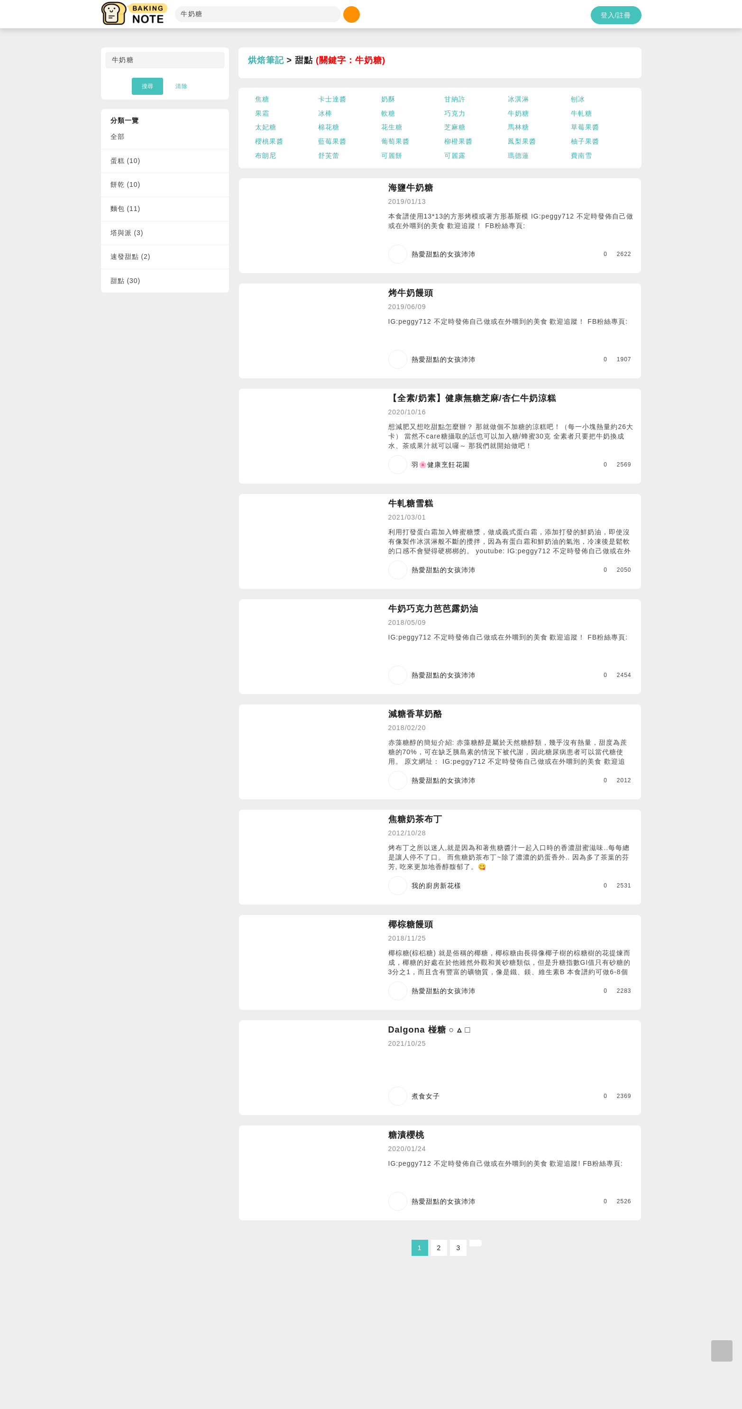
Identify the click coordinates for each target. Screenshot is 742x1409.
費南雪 (581, 155)
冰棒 (325, 113)
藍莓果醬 (332, 141)
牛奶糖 (518, 113)
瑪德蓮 (518, 155)
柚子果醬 (585, 141)
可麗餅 (392, 155)
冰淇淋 (518, 99)
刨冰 (578, 99)
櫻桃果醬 (269, 141)
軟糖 (388, 113)
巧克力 (455, 113)
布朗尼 (265, 155)
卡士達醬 (332, 99)
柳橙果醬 (458, 141)
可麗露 (455, 155)
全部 (117, 136)
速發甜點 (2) (130, 256)
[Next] (475, 1243)
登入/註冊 (616, 15)
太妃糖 (265, 127)
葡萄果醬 (395, 141)
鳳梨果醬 (522, 141)
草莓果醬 (585, 127)
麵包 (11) (125, 208)
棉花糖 (328, 127)
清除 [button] (181, 86)
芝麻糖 (455, 127)
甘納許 (455, 99)
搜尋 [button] (147, 86)
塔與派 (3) (127, 233)
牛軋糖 (581, 113)
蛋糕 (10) (125, 161)
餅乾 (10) (125, 184)
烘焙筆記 (266, 60)
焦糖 (262, 99)
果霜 (262, 113)
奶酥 (388, 99)
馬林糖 (518, 127)
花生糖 (392, 127)
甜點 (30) (125, 280)
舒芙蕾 (328, 155)
